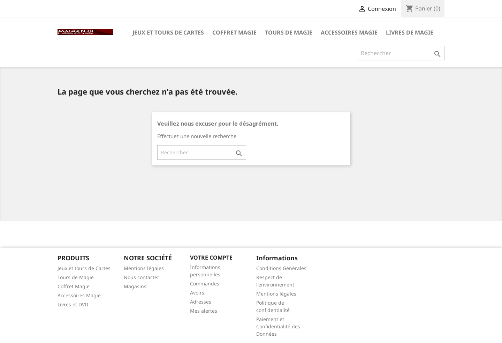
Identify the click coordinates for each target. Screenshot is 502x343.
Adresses (200, 301)
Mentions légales (144, 268)
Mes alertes (203, 310)
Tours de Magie (288, 32)
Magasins (135, 286)
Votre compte (211, 257)
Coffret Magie (234, 32)
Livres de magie (409, 32)
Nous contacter (141, 277)
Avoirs (197, 292)
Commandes (204, 283)
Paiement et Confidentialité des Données (278, 326)
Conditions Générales (281, 268)
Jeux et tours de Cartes (168, 32)
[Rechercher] (400, 53)
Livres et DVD (73, 304)
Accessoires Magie (349, 32)
